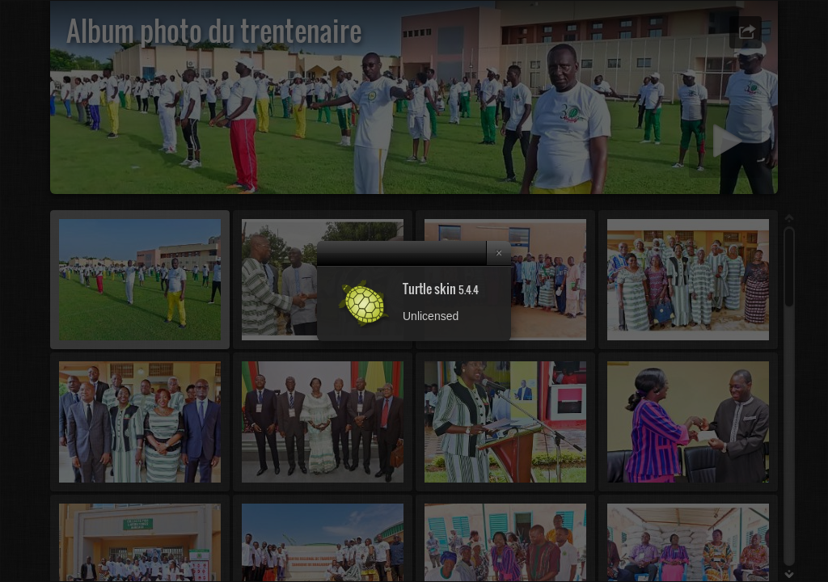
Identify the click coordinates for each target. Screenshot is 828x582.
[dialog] (414, 291)
